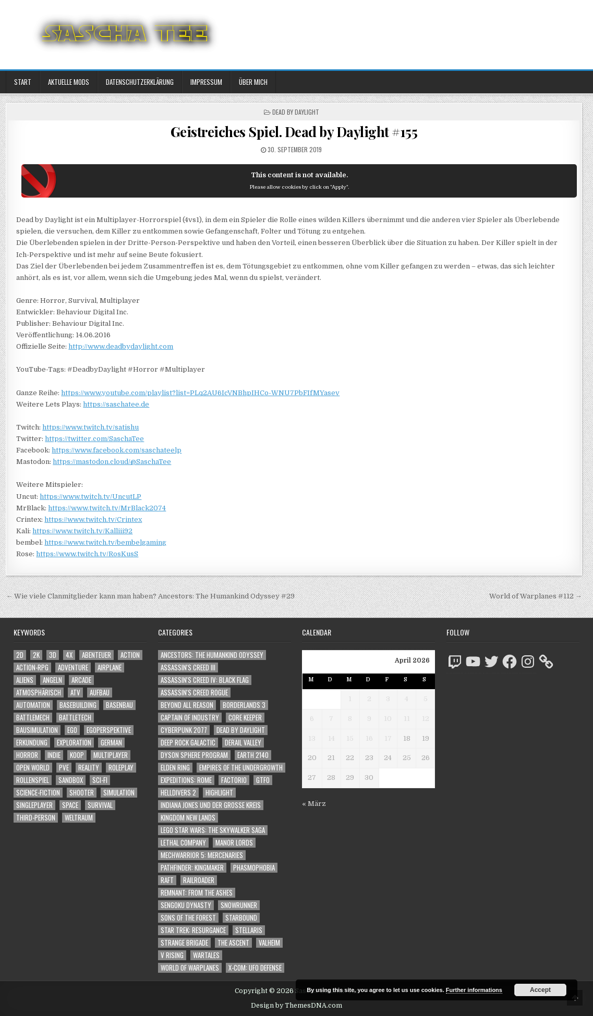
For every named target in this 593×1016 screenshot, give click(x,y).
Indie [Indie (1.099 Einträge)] (53, 755)
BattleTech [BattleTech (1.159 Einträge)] (75, 718)
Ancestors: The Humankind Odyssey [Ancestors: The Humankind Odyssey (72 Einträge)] (212, 655)
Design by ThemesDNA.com (296, 1005)
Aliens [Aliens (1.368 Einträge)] (24, 680)
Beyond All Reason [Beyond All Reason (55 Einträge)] (187, 705)
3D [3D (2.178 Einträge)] (52, 655)
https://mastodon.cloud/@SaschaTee (112, 462)
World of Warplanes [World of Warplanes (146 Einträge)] (190, 968)
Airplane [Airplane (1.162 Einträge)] (110, 667)
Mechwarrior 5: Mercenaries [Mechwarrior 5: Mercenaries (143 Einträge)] (202, 855)
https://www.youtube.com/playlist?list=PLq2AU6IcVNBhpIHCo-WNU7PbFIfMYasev (200, 393)
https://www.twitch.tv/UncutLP (90, 496)
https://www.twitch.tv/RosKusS (87, 554)
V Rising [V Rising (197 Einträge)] (172, 955)
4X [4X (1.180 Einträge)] (69, 655)
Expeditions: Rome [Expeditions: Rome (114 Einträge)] (186, 780)
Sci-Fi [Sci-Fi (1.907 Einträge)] (99, 780)
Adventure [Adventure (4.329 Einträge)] (73, 667)
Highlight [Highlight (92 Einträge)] (219, 793)
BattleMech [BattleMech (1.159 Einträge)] (33, 718)
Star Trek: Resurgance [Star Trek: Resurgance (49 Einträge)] (193, 930)
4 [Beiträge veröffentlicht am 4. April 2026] (406, 699)
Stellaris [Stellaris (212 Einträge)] (248, 930)
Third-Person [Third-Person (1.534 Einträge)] (35, 818)
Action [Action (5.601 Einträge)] (130, 655)
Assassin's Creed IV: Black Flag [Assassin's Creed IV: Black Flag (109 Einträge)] (205, 680)
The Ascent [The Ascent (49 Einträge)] (233, 943)
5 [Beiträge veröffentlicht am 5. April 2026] (425, 699)
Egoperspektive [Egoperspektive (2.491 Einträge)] (109, 730)
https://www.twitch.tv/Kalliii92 (82, 531)
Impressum (206, 82)
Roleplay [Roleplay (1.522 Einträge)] (121, 768)
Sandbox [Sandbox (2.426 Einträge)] (70, 780)
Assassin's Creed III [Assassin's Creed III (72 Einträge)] (188, 667)
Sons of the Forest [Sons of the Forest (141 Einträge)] (188, 918)
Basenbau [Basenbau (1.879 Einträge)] (119, 705)
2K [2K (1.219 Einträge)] (36, 655)
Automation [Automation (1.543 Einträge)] (33, 705)
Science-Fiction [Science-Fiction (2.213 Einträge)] (38, 793)
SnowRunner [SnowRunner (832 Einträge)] (239, 905)
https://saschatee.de (116, 404)
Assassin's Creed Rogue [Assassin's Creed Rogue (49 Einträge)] (194, 692)
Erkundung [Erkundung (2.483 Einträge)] (31, 743)
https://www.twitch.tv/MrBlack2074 (107, 508)
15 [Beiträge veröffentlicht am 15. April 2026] (350, 738)
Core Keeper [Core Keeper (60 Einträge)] (245, 718)
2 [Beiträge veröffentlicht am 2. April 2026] (369, 699)
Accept (540, 990)
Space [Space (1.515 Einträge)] (70, 805)
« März (314, 803)
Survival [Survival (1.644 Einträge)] (100, 805)
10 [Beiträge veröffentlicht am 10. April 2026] (388, 719)
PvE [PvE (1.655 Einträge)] (64, 768)
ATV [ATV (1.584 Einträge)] (75, 692)
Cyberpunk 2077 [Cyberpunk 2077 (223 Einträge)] (184, 730)
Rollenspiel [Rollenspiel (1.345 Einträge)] (32, 780)
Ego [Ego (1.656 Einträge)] (72, 730)
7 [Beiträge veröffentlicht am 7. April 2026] (331, 719)
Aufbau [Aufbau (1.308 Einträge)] (100, 692)
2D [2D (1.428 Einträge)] (19, 655)
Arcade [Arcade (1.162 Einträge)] (81, 680)
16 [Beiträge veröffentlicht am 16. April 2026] (369, 738)
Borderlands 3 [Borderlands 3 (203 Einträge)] (244, 705)
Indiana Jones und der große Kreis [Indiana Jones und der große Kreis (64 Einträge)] (211, 805)
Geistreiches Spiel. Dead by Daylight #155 (294, 132)
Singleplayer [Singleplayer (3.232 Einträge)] (34, 805)
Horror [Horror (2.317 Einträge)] (27, 755)
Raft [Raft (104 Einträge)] (167, 880)
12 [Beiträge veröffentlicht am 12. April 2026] (425, 719)
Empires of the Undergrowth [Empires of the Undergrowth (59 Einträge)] (241, 768)
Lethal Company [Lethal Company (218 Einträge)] (183, 843)
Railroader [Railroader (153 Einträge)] (198, 880)
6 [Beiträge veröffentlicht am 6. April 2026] (312, 719)
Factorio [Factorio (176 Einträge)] (234, 780)
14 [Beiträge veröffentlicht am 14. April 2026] (331, 738)
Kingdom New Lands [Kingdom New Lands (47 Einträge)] (188, 818)
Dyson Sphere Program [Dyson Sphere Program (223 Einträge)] (194, 755)
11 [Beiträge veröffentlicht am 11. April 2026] (407, 719)
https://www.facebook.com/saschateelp (116, 450)
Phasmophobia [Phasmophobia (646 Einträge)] (254, 868)
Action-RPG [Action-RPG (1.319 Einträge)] (32, 667)
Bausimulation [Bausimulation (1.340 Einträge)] (37, 730)
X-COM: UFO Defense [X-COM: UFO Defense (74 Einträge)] (255, 968)
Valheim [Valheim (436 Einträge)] (269, 943)
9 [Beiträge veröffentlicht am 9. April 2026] (369, 719)
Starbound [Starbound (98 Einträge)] (241, 918)
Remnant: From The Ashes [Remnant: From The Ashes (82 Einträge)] (197, 893)
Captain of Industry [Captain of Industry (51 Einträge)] (190, 718)
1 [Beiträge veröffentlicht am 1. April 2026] (350, 699)
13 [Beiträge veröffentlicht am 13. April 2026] (312, 738)
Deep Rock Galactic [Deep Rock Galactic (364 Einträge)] (188, 743)
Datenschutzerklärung (140, 82)
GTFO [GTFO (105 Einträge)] (263, 780)
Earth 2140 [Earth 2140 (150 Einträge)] (253, 755)
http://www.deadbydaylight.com (120, 346)
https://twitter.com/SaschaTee (94, 439)
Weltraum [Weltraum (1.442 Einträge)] (79, 818)
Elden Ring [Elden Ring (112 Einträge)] (175, 768)
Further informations (474, 990)
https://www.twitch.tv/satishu (90, 427)
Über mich (253, 82)
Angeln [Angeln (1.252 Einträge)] (52, 680)
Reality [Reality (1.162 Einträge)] (88, 768)
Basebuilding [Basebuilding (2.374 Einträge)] (77, 705)
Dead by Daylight (295, 111)
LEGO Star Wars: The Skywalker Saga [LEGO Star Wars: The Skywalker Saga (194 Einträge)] (213, 830)
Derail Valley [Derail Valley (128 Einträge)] (243, 743)
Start (22, 82)
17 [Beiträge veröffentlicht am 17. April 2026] (388, 738)
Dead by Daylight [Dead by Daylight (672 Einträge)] (240, 730)
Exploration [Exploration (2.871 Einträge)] (74, 743)
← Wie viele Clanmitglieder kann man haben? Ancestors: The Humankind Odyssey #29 (150, 596)
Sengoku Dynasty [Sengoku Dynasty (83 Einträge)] (186, 905)
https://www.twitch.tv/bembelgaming (105, 542)
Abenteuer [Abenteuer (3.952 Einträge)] (96, 655)
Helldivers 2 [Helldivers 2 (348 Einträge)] (178, 793)
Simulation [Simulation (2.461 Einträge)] (119, 793)
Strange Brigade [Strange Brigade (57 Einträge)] (184, 943)
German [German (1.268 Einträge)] (111, 743)
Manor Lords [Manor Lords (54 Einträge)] (234, 843)
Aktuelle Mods (68, 82)
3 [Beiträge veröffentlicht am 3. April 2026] (388, 699)
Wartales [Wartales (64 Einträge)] (206, 955)
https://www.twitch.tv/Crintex (93, 519)
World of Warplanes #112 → (535, 596)
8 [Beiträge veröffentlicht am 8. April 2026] (350, 719)
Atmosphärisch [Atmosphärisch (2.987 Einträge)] (38, 692)
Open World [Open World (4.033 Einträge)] (33, 768)
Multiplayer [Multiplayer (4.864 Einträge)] (110, 755)
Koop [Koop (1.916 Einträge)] (77, 755)
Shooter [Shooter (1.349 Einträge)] (81, 793)
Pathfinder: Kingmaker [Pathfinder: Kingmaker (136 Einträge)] (192, 868)
